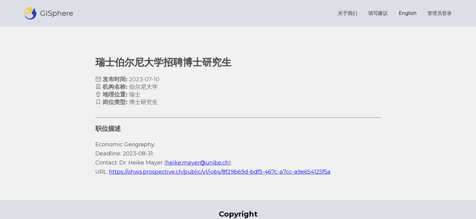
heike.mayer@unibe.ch (197, 162)
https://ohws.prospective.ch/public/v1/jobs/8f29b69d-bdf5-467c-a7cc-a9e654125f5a (220, 172)
